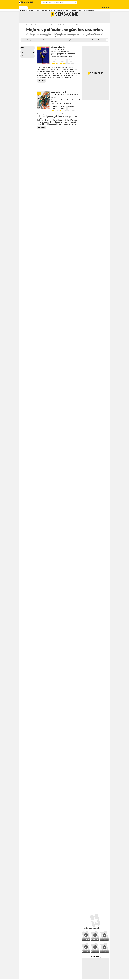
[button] (107, 47)
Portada (22, 32)
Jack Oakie (71, 60)
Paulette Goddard (57, 62)
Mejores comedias (39, 32)
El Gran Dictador (58, 54)
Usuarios (63, 67)
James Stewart (61, 107)
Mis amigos (71, 67)
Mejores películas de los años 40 (53, 32)
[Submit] (75, 2)
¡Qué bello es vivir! (59, 99)
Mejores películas (30, 32)
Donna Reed (71, 107)
